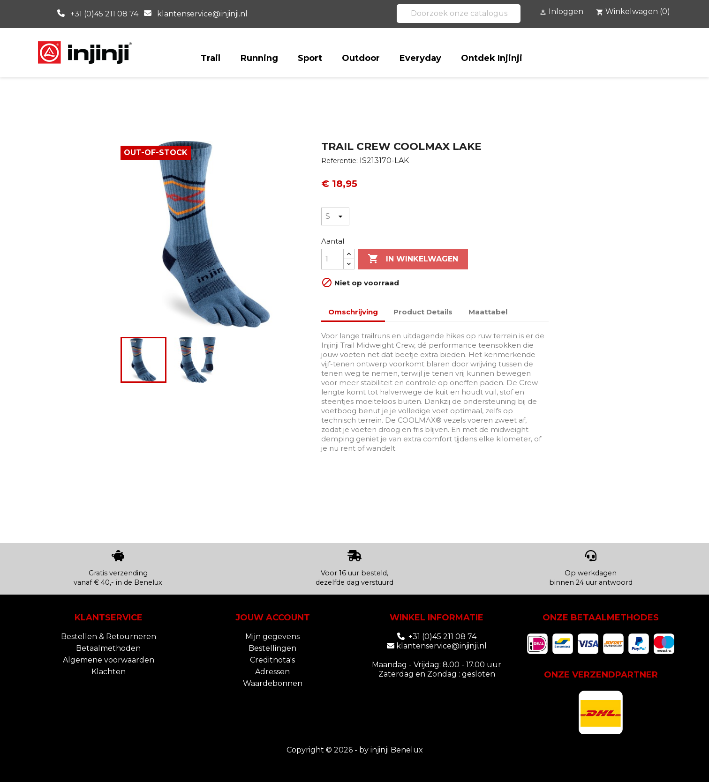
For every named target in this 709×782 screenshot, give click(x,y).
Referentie (338, 160)
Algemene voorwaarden (108, 659)
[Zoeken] (458, 13)
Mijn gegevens (272, 636)
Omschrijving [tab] (353, 311)
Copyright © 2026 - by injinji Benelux (355, 749)
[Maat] (335, 216)
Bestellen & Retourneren (108, 636)
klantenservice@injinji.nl (202, 13)
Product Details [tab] (423, 311)
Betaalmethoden (108, 648)
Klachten (108, 671)
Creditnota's (272, 659)
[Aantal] (332, 259)
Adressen (272, 671)
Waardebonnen (272, 683)
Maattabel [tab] (487, 311)
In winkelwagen (413, 259)
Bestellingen (272, 648)
